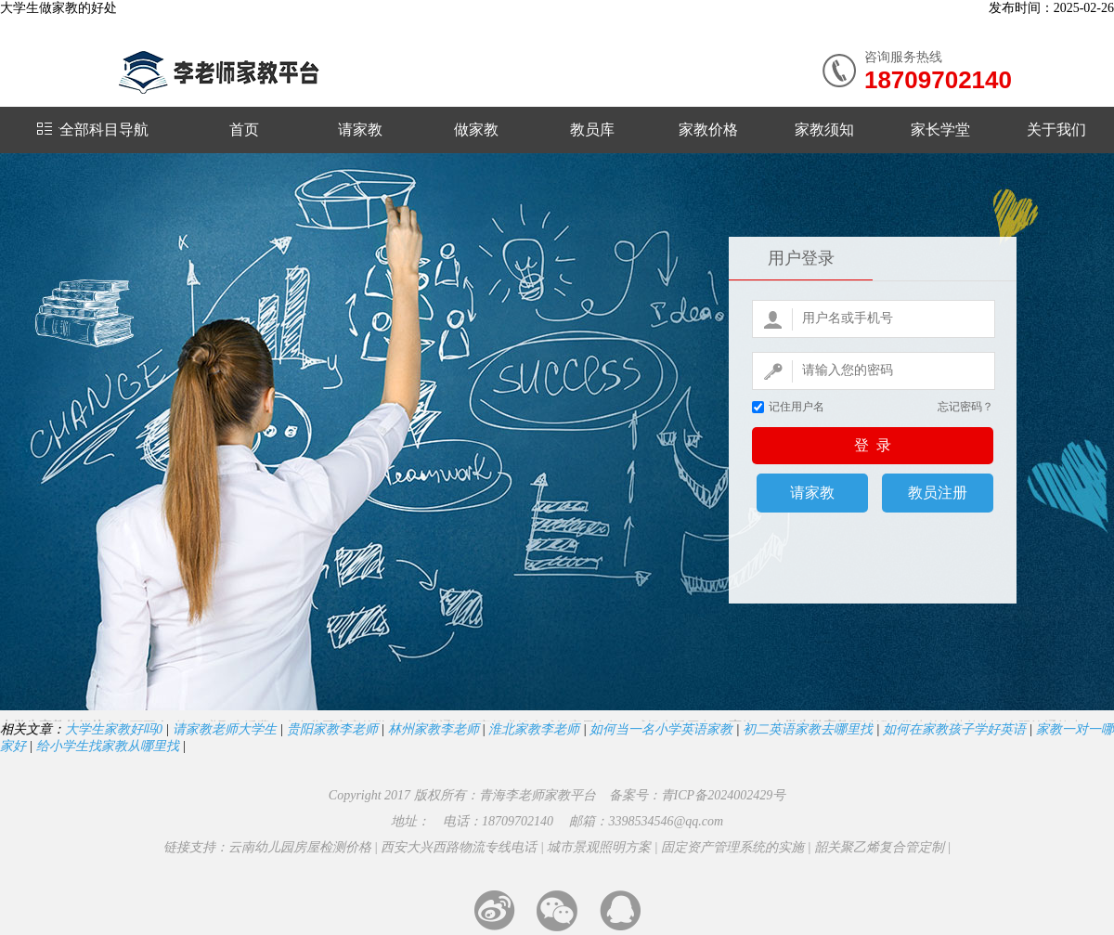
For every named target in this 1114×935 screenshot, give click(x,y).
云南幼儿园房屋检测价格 (299, 847)
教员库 (592, 129)
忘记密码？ (965, 406)
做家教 (476, 129)
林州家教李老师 (433, 729)
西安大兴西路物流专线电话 (459, 847)
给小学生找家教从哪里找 (107, 746)
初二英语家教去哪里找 (808, 729)
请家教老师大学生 (225, 729)
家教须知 (824, 129)
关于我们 (1056, 129)
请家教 (360, 129)
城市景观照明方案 (599, 847)
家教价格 (708, 129)
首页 (244, 129)
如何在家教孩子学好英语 (954, 729)
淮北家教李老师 (533, 729)
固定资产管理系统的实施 (732, 847)
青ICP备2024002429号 (723, 795)
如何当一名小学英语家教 (660, 729)
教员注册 (937, 492)
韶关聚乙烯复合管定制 (879, 847)
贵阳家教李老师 (332, 729)
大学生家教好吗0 (113, 729)
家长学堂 (940, 129)
